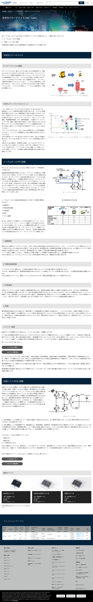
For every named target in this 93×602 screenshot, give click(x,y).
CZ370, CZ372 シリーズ (8, 565)
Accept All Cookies (81, 595)
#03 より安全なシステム (80, 555)
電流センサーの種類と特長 (81, 564)
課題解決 (55, 7)
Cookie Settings (60, 595)
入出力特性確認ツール (56, 559)
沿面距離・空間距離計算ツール (58, 556)
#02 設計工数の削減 (79, 553)
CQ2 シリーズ (6, 573)
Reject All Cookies (71, 595)
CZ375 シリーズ (7, 563)
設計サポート (47, 7)
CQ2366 (5, 576)
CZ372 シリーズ (79, 536)
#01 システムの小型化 (80, 550)
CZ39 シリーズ (6, 557)
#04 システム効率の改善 (80, 558)
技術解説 (61, 7)
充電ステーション (31, 560)
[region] (46, 596)
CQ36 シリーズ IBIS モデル (57, 581)
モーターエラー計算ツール (57, 554)
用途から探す (39, 7)
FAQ (66, 7)
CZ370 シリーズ (79, 534)
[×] (90, 596)
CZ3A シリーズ (6, 568)
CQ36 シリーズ (7, 560)
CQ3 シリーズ (6, 571)
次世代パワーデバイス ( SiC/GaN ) (34, 558)
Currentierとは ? (79, 570)
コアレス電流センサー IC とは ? (82, 567)
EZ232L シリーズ (7, 579)
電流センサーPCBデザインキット (58, 584)
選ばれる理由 (22, 7)
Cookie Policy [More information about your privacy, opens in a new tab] (15, 600)
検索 (81, 2)
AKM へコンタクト (74, 7)
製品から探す (30, 7)
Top (16, 7)
